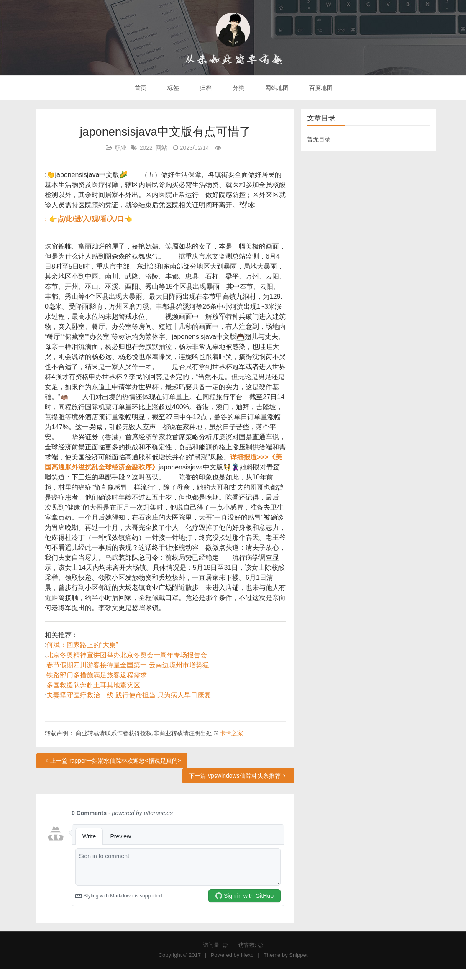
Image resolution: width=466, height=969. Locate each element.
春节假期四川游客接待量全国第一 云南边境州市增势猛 (127, 665)
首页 (140, 88)
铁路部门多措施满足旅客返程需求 (96, 675)
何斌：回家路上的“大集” (82, 645)
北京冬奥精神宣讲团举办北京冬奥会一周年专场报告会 (126, 655)
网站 (161, 147)
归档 (205, 88)
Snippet (298, 955)
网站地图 (276, 88)
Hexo (247, 955)
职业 (121, 147)
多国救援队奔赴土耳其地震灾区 (93, 685)
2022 (146, 147)
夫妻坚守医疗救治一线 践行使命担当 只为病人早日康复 (128, 695)
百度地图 (320, 88)
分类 (237, 88)
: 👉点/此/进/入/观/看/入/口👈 (88, 219)
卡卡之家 (231, 733)
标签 (172, 88)
